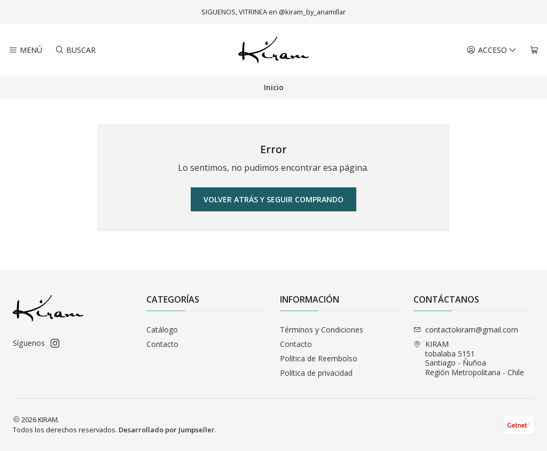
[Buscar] (74, 50)
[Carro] (534, 50)
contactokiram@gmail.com (465, 330)
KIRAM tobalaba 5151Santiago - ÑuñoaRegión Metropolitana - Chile (468, 358)
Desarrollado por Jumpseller (167, 429)
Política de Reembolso (318, 358)
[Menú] (25, 50)
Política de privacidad (316, 373)
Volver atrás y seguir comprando (273, 199)
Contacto (162, 344)
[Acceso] (491, 50)
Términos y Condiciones (321, 330)
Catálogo (162, 330)
